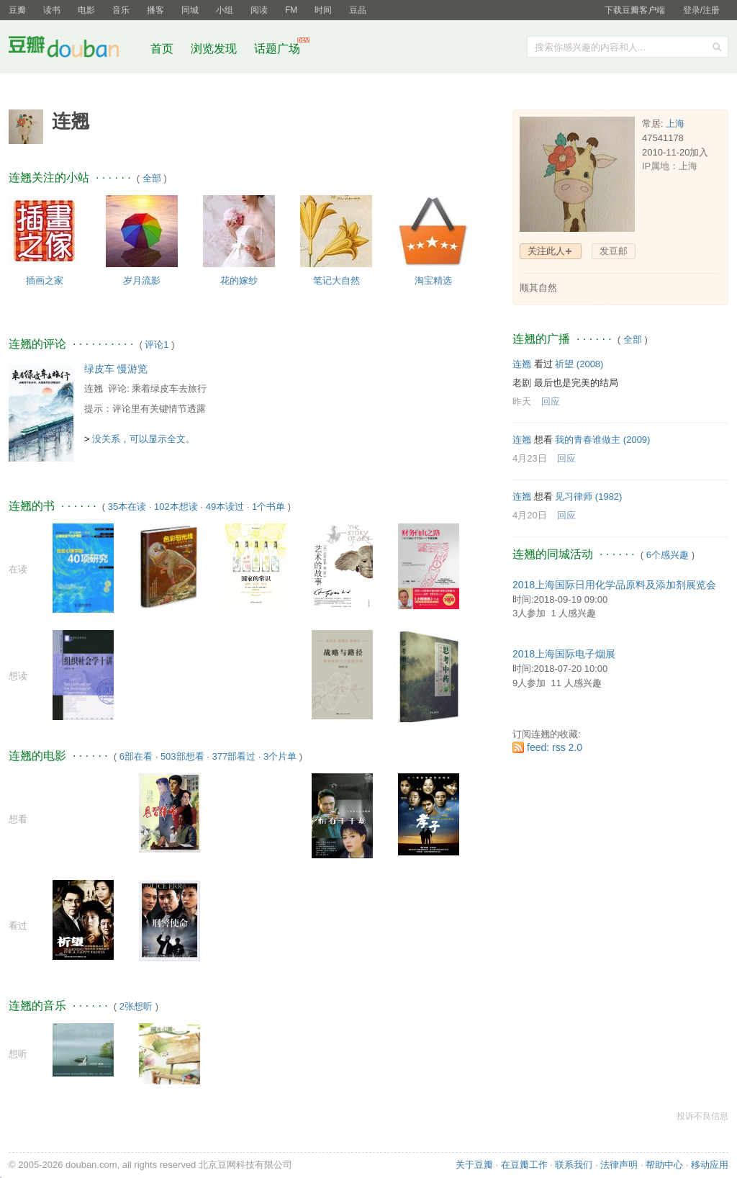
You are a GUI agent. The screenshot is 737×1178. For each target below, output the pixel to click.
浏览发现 (215, 48)
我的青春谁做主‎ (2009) (602, 439)
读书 (51, 10)
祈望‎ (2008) (579, 364)
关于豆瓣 (474, 1164)
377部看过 (234, 756)
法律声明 (619, 1164)
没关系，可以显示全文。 (143, 438)
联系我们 (573, 1164)
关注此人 (546, 251)
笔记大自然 (336, 280)
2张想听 (136, 1006)
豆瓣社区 (75, 49)
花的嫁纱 (239, 280)
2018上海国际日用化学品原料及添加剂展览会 (614, 584)
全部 (152, 178)
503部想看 (182, 756)
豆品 (357, 10)
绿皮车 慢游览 (116, 368)
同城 (190, 10)
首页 (161, 48)
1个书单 (268, 506)
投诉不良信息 (702, 1116)
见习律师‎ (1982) (588, 496)
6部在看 (136, 756)
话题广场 (277, 48)
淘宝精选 (433, 280)
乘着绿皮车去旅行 (169, 388)
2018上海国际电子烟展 (563, 654)
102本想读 (176, 506)
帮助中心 (664, 1164)
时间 (323, 10)
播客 (155, 10)
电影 (86, 10)
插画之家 (44, 280)
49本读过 (225, 506)
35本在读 (127, 506)
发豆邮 (614, 251)
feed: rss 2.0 (554, 747)
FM (291, 10)
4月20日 (529, 515)
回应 (550, 401)
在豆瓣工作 (524, 1164)
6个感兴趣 (667, 554)
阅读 (259, 10)
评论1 (156, 344)
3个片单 (280, 756)
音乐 (121, 10)
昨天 (521, 401)
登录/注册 (701, 10)
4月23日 (529, 458)
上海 (675, 123)
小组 (224, 10)
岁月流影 (141, 280)
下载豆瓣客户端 (635, 10)
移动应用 (709, 1164)
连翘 (93, 388)
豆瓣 (17, 10)
